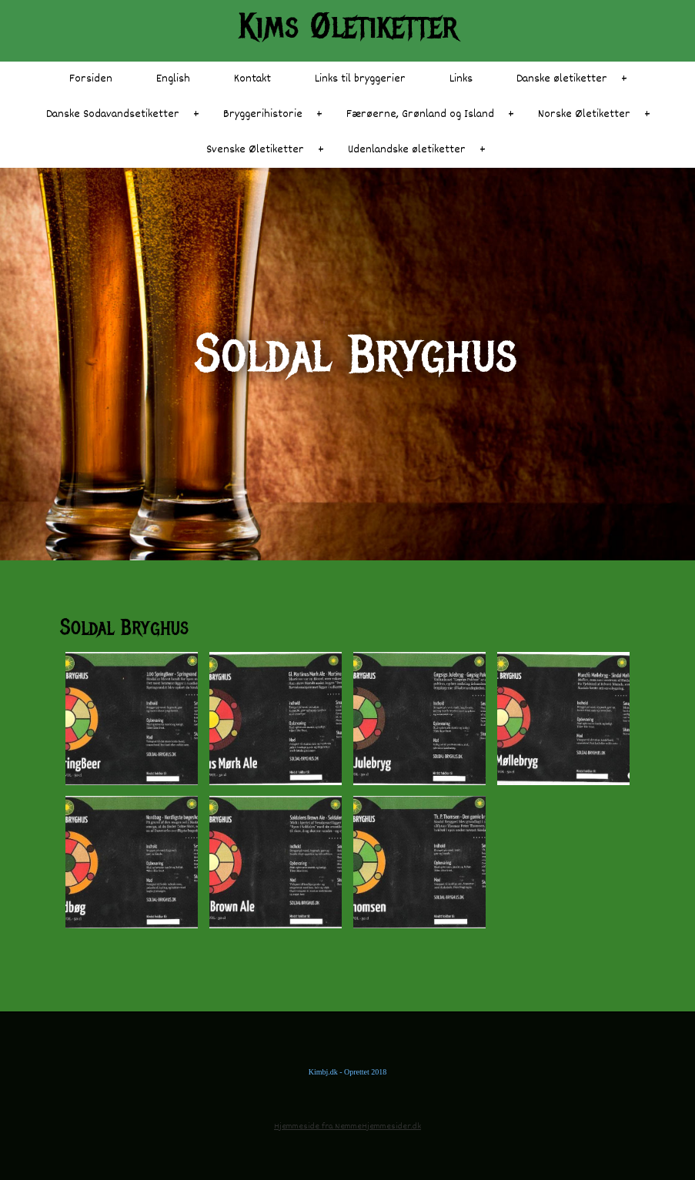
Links (461, 79)
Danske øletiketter (561, 79)
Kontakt (252, 79)
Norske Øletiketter (584, 114)
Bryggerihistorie (262, 114)
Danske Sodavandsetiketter (112, 114)
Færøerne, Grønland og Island (420, 114)
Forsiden (90, 79)
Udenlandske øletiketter (407, 150)
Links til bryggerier (360, 79)
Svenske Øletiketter (255, 150)
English (173, 79)
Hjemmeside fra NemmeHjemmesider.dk (347, 1126)
